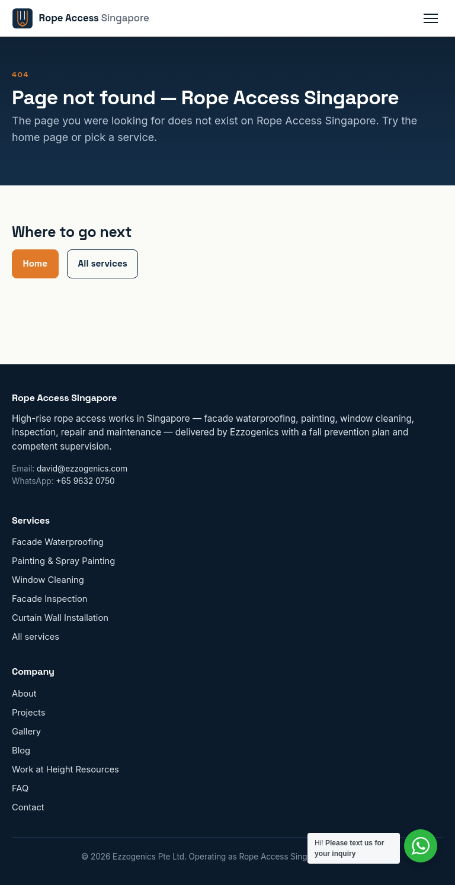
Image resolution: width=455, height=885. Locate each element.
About (24, 693)
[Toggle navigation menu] (430, 18)
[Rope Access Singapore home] (80, 18)
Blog (21, 750)
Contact (28, 807)
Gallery (26, 731)
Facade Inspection (49, 599)
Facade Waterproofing (58, 542)
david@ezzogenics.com (82, 468)
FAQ (20, 788)
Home (35, 263)
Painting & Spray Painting (63, 561)
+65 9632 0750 (85, 481)
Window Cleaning (48, 580)
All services (102, 263)
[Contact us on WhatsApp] (420, 845)
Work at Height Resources (65, 769)
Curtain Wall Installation (60, 618)
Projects (29, 712)
